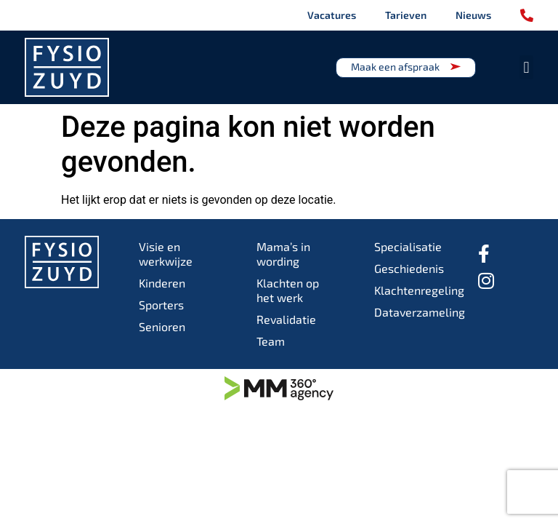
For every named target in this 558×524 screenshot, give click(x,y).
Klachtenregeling (413, 290)
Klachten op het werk (287, 290)
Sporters (161, 304)
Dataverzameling (413, 312)
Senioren (162, 326)
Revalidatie (286, 319)
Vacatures (331, 15)
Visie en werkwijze (166, 253)
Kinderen (162, 283)
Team (270, 341)
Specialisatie (408, 246)
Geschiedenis (409, 268)
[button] (526, 67)
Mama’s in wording (283, 253)
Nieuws (473, 15)
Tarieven (405, 15)
